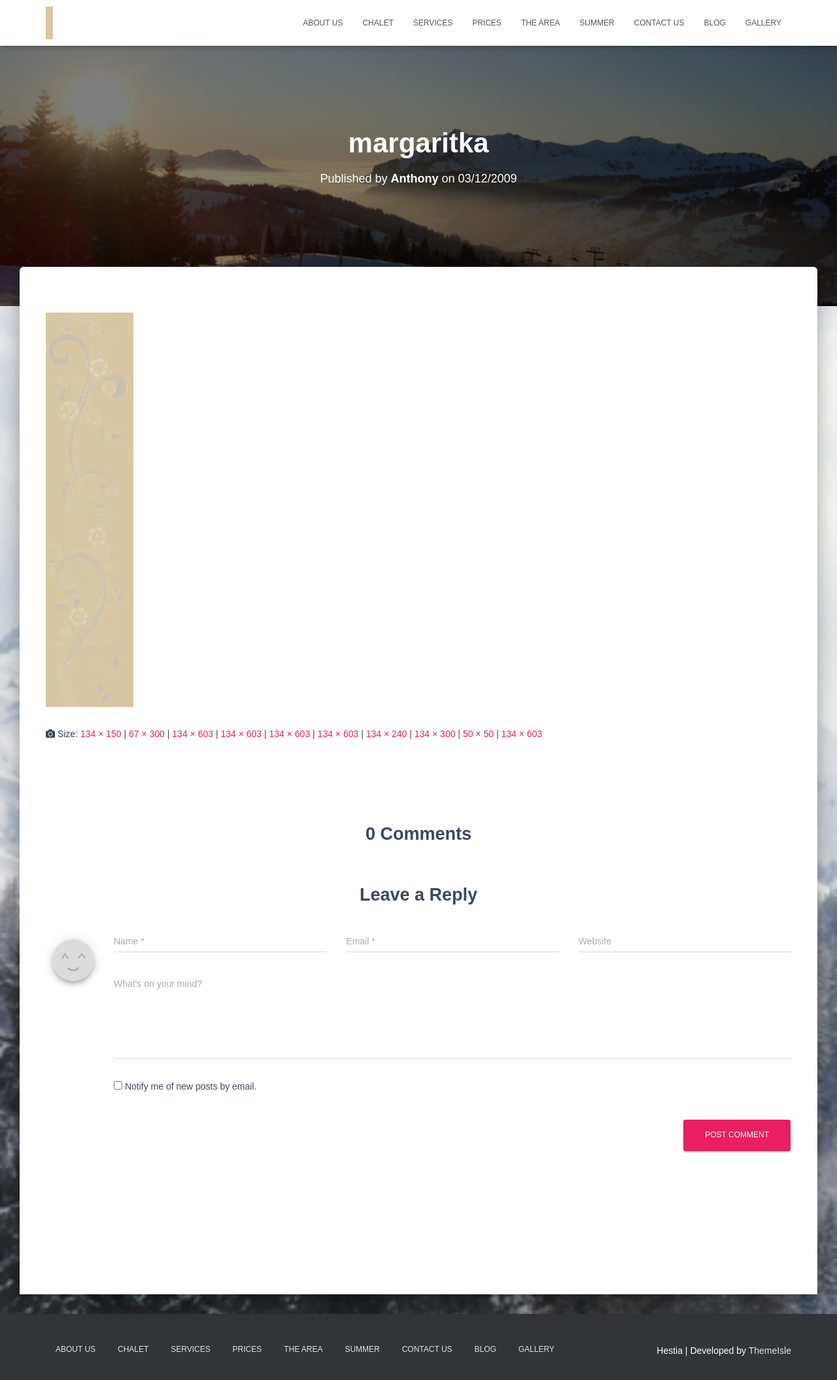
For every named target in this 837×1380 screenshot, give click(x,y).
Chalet (377, 22)
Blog (714, 22)
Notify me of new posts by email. (191, 1086)
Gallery (763, 22)
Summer (596, 22)
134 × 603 (192, 734)
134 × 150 (101, 734)
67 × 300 (147, 734)
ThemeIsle (770, 1350)
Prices (487, 22)
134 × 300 (435, 734)
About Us (323, 22)
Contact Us (659, 22)
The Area (540, 22)
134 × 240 (386, 734)
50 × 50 (478, 734)
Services (433, 22)
